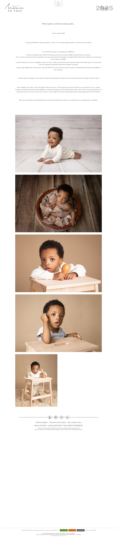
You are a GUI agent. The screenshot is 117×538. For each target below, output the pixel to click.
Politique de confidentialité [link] (90, 530)
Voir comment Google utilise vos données (58, 535)
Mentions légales (42, 422)
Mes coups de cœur (74, 422)
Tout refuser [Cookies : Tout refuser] (72, 530)
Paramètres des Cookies (57, 422)
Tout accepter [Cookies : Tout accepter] (64, 530)
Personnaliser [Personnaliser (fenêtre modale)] (80, 530)
